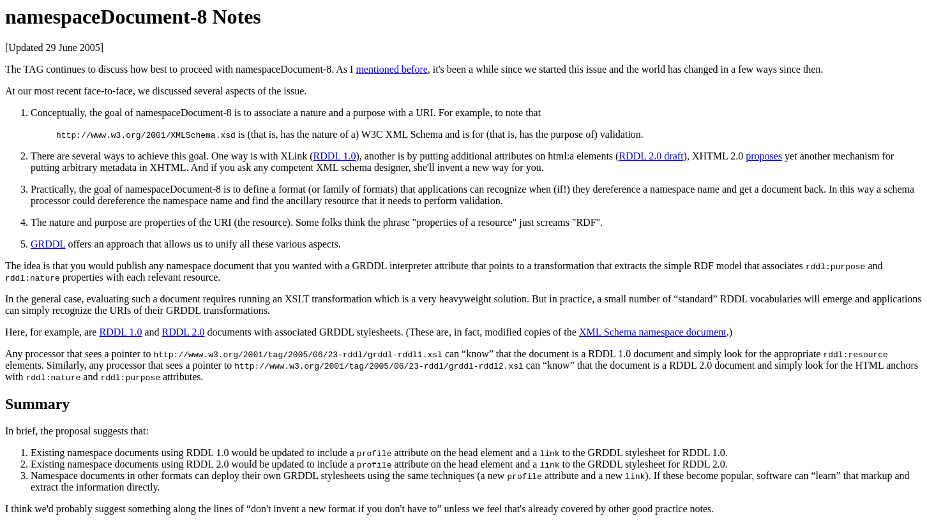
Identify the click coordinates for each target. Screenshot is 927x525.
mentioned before (391, 69)
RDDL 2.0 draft (651, 156)
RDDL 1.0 (334, 156)
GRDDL (48, 244)
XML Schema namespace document (653, 332)
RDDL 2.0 (183, 332)
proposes (764, 156)
